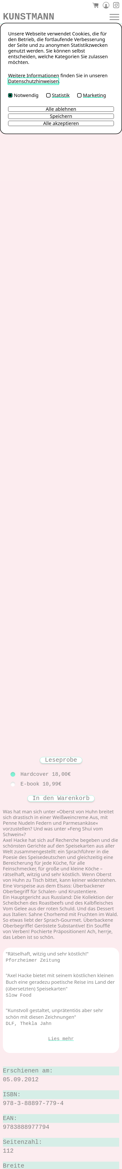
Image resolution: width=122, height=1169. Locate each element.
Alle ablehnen (61, 109)
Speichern (61, 116)
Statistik (58, 95)
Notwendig (23, 95)
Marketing (91, 95)
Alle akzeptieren (61, 123)
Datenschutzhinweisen (33, 81)
